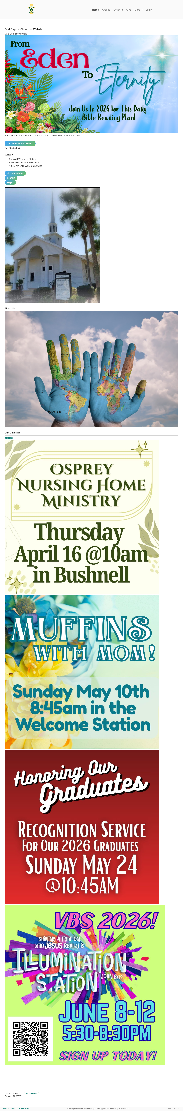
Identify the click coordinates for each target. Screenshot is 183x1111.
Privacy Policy (23, 1109)
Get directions (31, 1093)
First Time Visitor (15, 173)
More (138, 9)
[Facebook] (6, 438)
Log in (149, 9)
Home (95, 9)
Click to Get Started (20, 143)
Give (128, 9)
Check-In (118, 9)
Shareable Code (173, 1109)
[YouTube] (8, 438)
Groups (106, 9)
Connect (11, 177)
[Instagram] (11, 438)
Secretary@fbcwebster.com (105, 1109)
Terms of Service (8, 1109)
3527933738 (124, 1109)
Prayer (10, 182)
